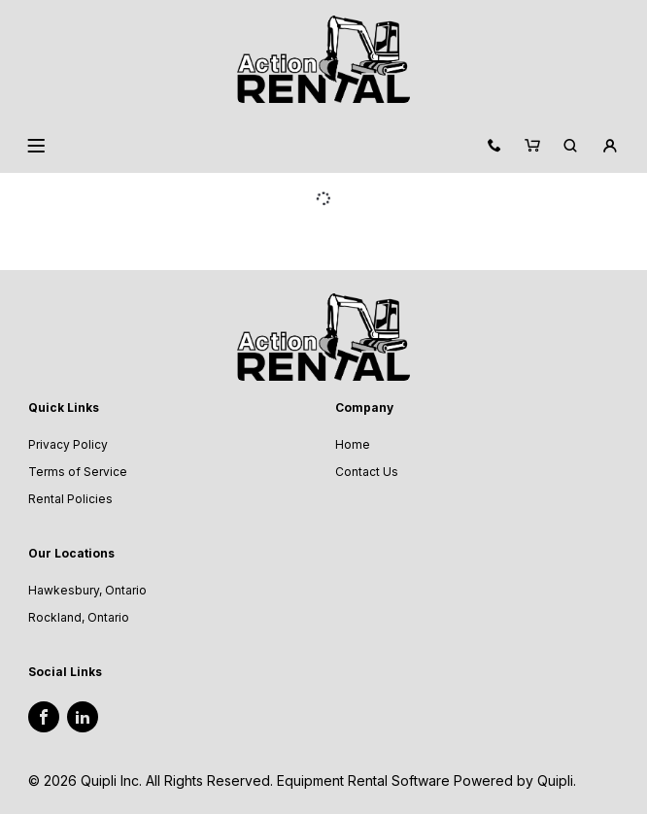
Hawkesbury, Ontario (87, 590)
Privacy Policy (68, 444)
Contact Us (366, 471)
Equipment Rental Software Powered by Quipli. (426, 780)
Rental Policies (70, 499)
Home (352, 444)
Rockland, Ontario (78, 617)
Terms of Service (77, 471)
